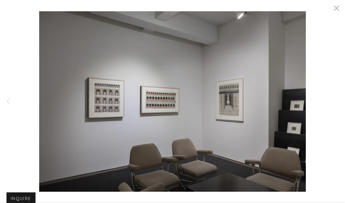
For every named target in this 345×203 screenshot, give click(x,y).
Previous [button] (8, 101)
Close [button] (335, 10)
